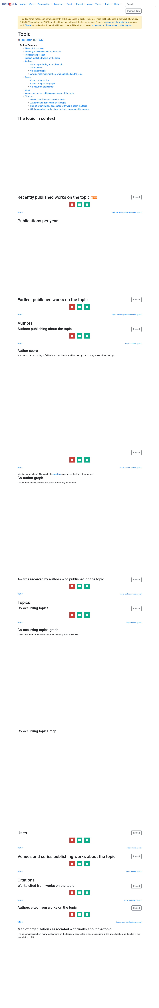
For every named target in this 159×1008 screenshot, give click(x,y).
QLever (28, 25)
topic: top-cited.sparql (133, 900)
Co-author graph (38, 71)
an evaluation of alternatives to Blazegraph (112, 25)
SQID (38, 40)
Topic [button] (98, 4)
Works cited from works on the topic (47, 99)
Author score (36, 67)
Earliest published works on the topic (42, 58)
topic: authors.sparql (133, 344)
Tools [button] (108, 4)
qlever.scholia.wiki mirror (117, 22)
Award (90, 4)
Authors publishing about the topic (46, 64)
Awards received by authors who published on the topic (56, 74)
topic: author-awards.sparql (131, 594)
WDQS (20, 212)
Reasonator (25, 40)
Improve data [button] (133, 11)
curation (57, 474)
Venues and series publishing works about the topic (49, 93)
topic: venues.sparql (134, 871)
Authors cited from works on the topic (48, 102)
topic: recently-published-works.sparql (127, 212)
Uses (27, 90)
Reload (136, 197)
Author (23, 4)
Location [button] (58, 4)
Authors (29, 61)
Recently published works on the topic (43, 51)
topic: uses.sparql (135, 848)
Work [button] (31, 4)
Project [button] (79, 4)
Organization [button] (44, 4)
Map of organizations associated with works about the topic (58, 106)
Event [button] (70, 4)
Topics (28, 77)
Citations (29, 96)
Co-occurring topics (39, 80)
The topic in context (34, 48)
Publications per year (35, 55)
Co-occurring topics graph (42, 83)
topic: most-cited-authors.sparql (129, 922)
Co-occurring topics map (42, 86)
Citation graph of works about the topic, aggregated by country (59, 109)
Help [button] (116, 4)
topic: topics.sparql (134, 623)
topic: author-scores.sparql (130, 468)
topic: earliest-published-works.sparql (127, 315)
